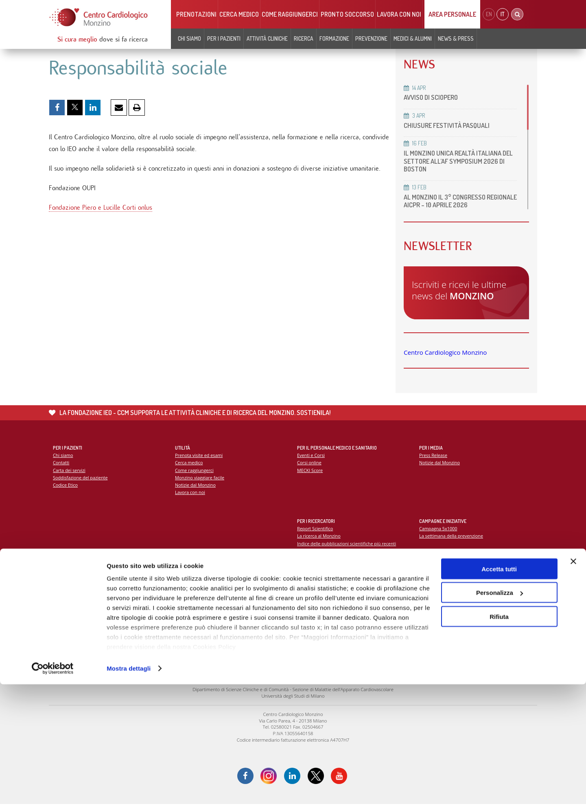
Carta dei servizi (69, 471)
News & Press (456, 38)
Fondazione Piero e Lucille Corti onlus (100, 210)
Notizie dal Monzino (196, 486)
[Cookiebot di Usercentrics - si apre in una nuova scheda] (52, 790)
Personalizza (499, 714)
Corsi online (309, 463)
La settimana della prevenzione (452, 537)
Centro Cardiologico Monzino (445, 352)
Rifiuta (499, 738)
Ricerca (303, 38)
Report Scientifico (315, 529)
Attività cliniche (267, 38)
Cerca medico (239, 14)
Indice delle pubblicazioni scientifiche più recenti (348, 544)
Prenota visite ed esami (199, 455)
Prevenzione (371, 38)
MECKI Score (310, 471)
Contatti (61, 463)
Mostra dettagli (129, 789)
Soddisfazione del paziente (81, 478)
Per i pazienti (224, 38)
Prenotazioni (196, 14)
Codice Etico (66, 486)
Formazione (334, 38)
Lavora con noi (399, 14)
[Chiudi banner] (573, 683)
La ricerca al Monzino (319, 537)
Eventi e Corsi (311, 455)
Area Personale (452, 14)
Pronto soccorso (347, 14)
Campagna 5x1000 (439, 529)
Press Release (433, 455)
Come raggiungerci (290, 14)
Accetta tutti (499, 690)
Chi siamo (189, 38)
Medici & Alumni (413, 38)
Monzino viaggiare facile (200, 478)
